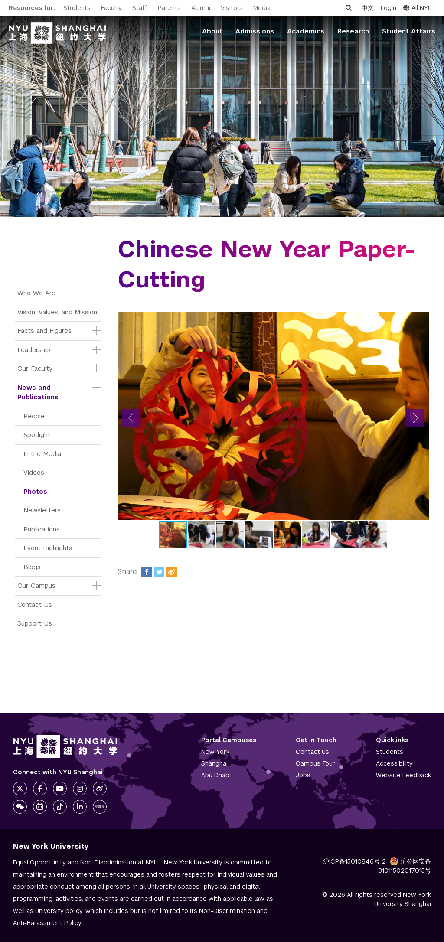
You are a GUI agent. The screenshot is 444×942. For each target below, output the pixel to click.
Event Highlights (47, 548)
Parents (169, 8)
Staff (139, 8)
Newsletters (42, 510)
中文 (368, 8)
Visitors (232, 8)
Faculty (111, 8)
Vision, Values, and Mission (57, 312)
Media (262, 8)
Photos (35, 491)
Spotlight (36, 434)
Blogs (32, 567)
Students (77, 8)
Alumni (200, 8)
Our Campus (36, 585)
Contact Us (34, 604)
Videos (33, 472)
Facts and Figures (44, 330)
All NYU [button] (417, 8)
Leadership (33, 350)
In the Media (42, 454)
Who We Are (36, 293)
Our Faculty (34, 368)
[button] (131, 418)
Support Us (34, 623)
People (34, 416)
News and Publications (38, 392)
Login (388, 8)
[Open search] (349, 8)
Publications (41, 529)
